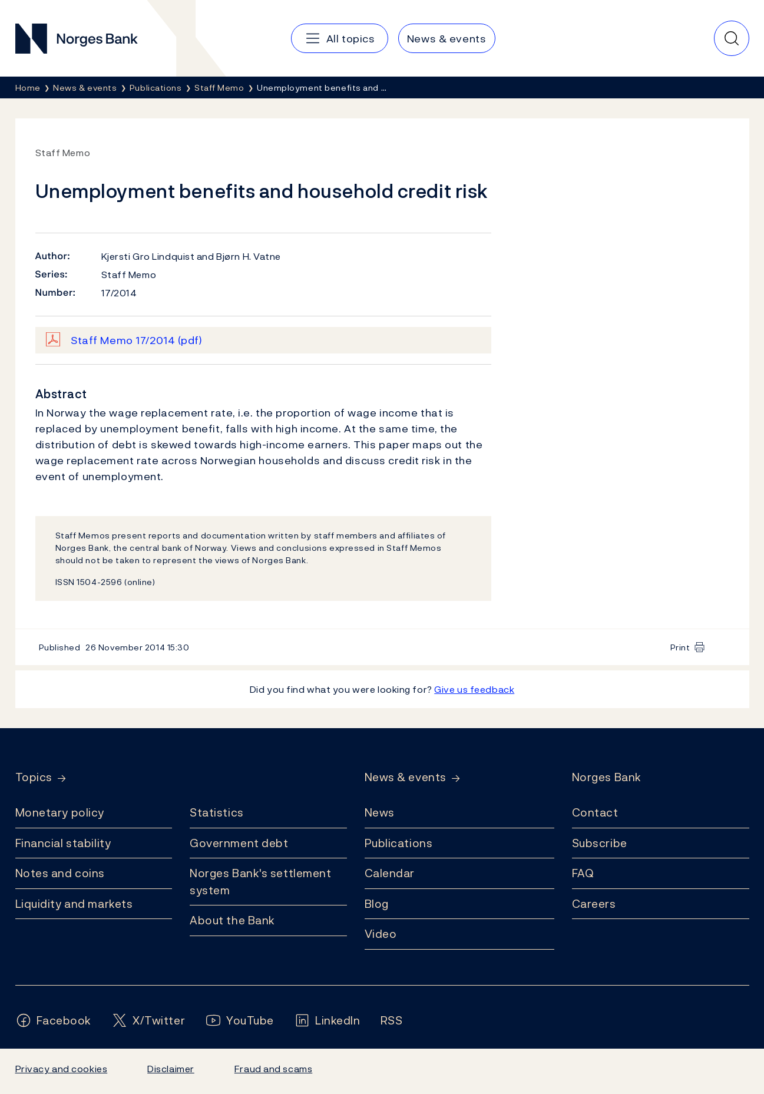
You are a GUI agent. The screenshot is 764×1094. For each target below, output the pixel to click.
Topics (33, 777)
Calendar (390, 873)
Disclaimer (170, 1069)
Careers (594, 903)
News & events (406, 777)
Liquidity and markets (74, 903)
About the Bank (232, 920)
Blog (377, 903)
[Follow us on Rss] (392, 1020)
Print (680, 647)
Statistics (217, 812)
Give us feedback (474, 689)
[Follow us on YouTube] (239, 1020)
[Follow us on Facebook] (53, 1020)
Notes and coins (60, 873)
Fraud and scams (273, 1069)
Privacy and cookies (61, 1069)
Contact (595, 812)
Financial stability (63, 843)
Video (381, 934)
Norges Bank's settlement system (261, 881)
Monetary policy (59, 812)
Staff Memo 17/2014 (137, 340)
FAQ (583, 873)
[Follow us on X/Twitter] (148, 1020)
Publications (399, 843)
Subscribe (599, 843)
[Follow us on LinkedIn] (327, 1020)
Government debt (239, 843)
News (380, 812)
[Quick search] (731, 38)
